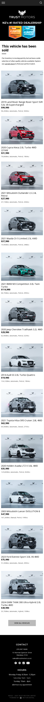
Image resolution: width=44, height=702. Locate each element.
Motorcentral (27, 698)
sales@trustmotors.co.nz (22, 658)
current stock (10, 64)
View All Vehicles (22, 623)
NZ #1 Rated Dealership (22, 22)
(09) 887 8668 (22, 649)
